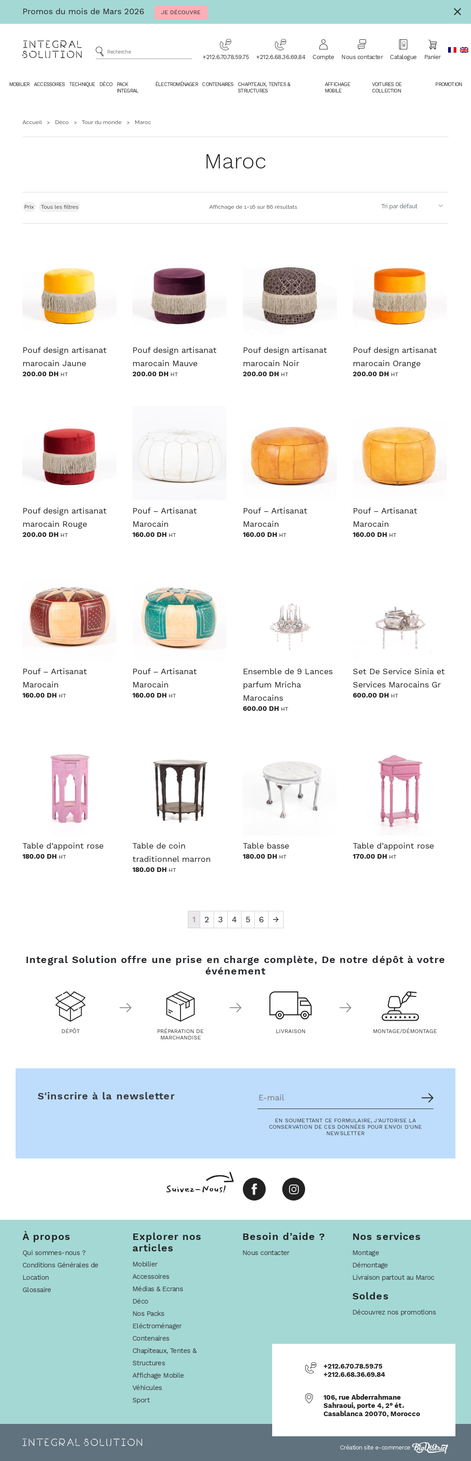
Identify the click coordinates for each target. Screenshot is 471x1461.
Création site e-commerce (394, 1447)
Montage (365, 1253)
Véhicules (147, 1388)
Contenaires (217, 84)
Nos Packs (148, 1313)
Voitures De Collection (386, 87)
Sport (140, 1400)
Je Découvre (181, 12)
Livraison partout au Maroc (393, 1277)
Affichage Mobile (337, 87)
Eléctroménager (157, 1326)
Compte (323, 49)
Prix (29, 207)
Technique (82, 84)
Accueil (32, 122)
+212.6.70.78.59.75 (226, 49)
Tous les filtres (59, 207)
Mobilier (19, 84)
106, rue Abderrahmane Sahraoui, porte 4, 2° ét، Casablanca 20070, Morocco (371, 1405)
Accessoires (49, 84)
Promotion (448, 84)
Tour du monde (102, 122)
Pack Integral (128, 87)
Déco (105, 84)
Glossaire (36, 1290)
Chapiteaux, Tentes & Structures (264, 87)
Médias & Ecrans (157, 1289)
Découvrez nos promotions (394, 1312)
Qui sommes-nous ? (53, 1253)
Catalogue (403, 49)
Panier (432, 49)
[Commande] (413, 206)
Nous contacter (362, 49)
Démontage (370, 1265)
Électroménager (176, 84)
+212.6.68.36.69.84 (280, 49)
